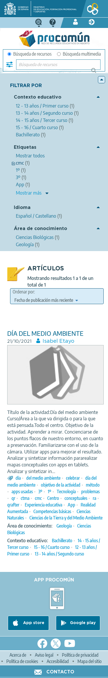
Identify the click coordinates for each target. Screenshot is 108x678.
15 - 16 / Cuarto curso (52, 547)
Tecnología (66, 491)
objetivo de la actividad (60, 485)
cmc (38, 498)
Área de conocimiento (40, 229)
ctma (25, 498)
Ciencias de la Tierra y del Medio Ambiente (66, 518)
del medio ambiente (43, 478)
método (93, 485)
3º (40, 491)
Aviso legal (44, 655)
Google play (83, 623)
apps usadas (22, 491)
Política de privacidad (80, 655)
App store (33, 623)
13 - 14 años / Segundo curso (59, 554)
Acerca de (18, 655)
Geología (64, 526)
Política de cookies (22, 661)
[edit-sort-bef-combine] (46, 300)
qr (13, 498)
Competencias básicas (52, 511)
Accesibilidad (58, 661)
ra (94, 498)
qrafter (13, 505)
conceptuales (76, 498)
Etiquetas (25, 147)
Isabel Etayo (58, 341)
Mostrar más (28, 193)
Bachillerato (62, 540)
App (71, 505)
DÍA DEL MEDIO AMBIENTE (45, 333)
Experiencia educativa (43, 505)
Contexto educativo (37, 97)
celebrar (73, 478)
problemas (90, 491)
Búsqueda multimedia (79, 54)
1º (49, 491)
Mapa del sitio (89, 661)
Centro (53, 498)
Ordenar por (23, 292)
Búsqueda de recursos (29, 54)
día (18, 478)
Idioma (22, 208)
